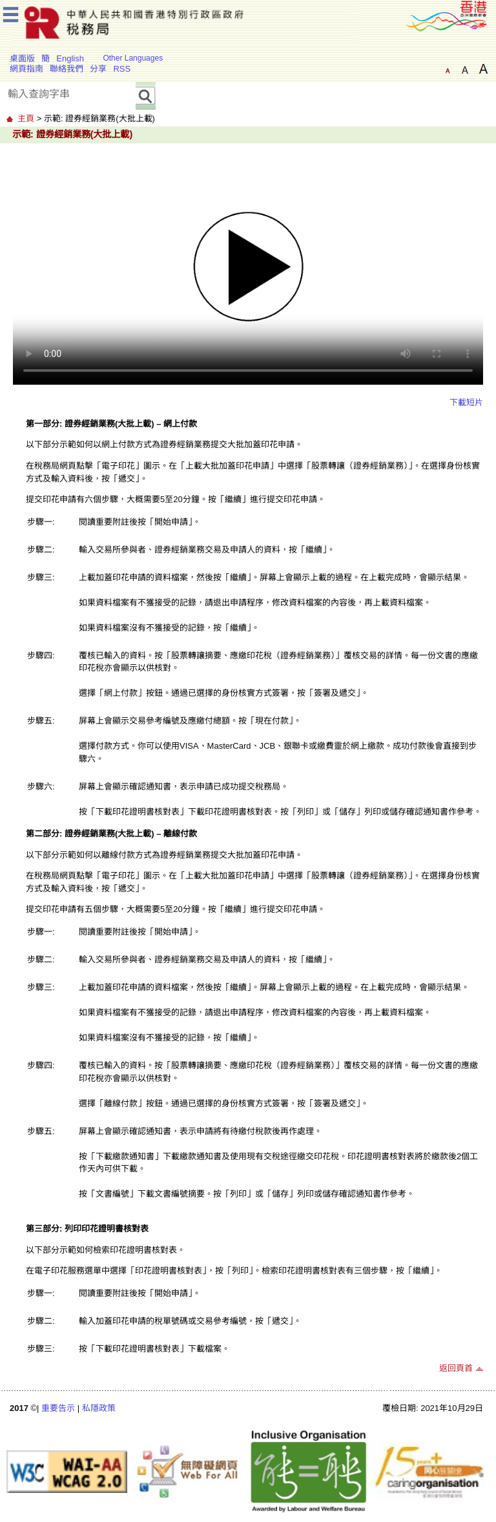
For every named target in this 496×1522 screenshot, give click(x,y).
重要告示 (58, 1408)
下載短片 (466, 402)
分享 (98, 69)
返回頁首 (456, 1368)
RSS (121, 69)
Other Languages (133, 58)
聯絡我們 (66, 69)
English (70, 58)
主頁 (25, 118)
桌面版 (22, 58)
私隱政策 (99, 1408)
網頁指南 (26, 69)
